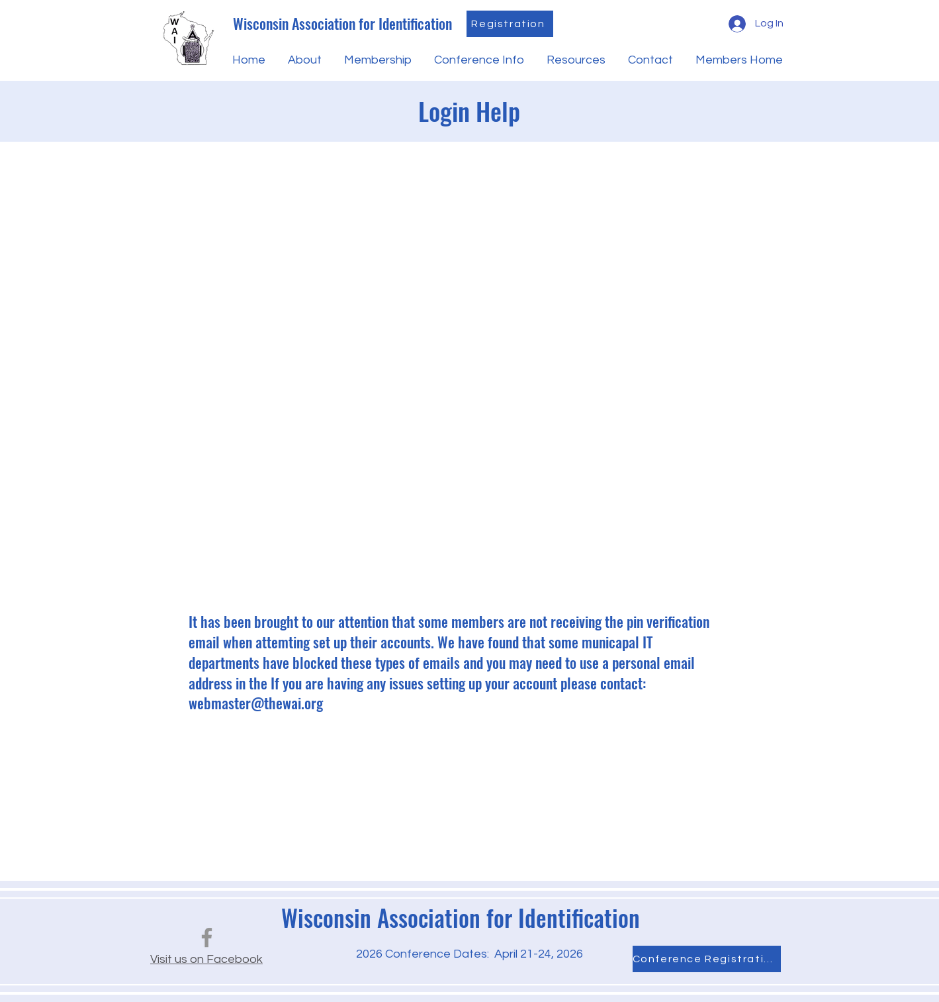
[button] (303, 60)
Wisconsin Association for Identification (342, 23)
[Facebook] (207, 937)
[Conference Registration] (707, 959)
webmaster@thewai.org (256, 702)
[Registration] (510, 24)
